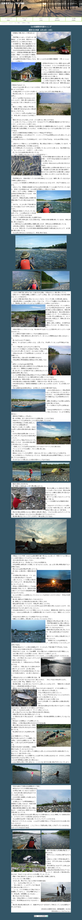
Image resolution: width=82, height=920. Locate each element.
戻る (35, 916)
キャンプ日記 (17, 22)
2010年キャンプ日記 (26, 22)
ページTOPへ (42, 916)
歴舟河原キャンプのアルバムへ (61, 911)
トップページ (4, 22)
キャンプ (10, 22)
